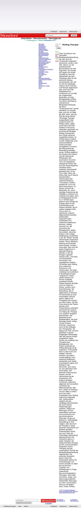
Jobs (19, 506)
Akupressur (41, 44)
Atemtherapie (42, 47)
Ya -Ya (40, 87)
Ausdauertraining (43, 49)
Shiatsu (40, 82)
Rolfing (40, 80)
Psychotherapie (42, 74)
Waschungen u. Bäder (44, 85)
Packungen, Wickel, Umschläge (44, 72)
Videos (26, 506)
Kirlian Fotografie (43, 60)
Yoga (40, 88)
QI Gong (41, 75)
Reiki (40, 77)
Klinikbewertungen (10, 506)
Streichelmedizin (43, 83)
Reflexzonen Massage (44, 78)
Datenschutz (73, 31)
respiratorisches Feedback (45, 79)
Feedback (54, 31)
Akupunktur (41, 45)
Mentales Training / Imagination (43, 67)
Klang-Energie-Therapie (45, 61)
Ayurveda (41, 51)
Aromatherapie (42, 46)
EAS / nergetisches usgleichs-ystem (44, 54)
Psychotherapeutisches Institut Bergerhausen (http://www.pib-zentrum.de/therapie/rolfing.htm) (68, 491)
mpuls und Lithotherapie (45, 59)
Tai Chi (40, 84)
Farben (40, 56)
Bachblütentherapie (43, 52)
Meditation (41, 65)
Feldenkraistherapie (44, 58)
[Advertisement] (40, 15)
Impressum (63, 31)
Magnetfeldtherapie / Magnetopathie (44, 63)
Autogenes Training (43, 50)
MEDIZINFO (9, 35)
